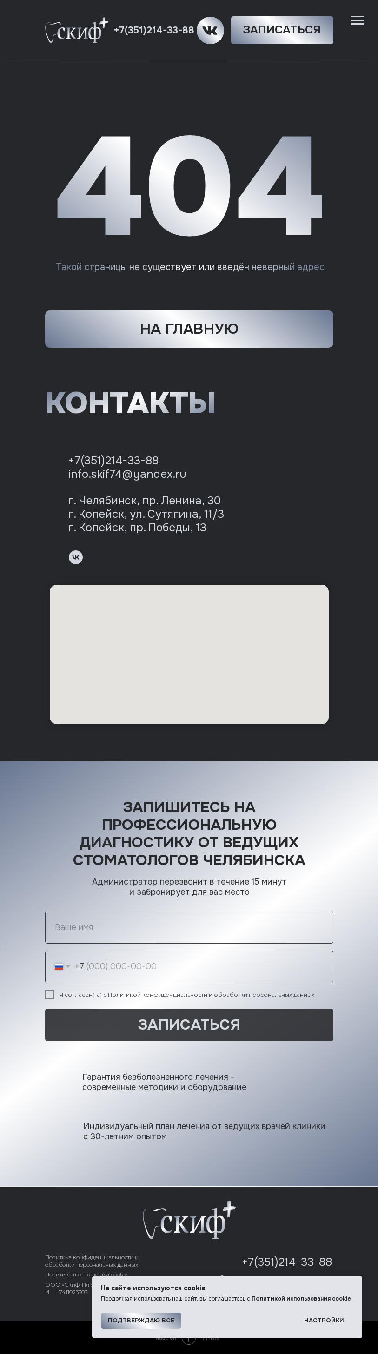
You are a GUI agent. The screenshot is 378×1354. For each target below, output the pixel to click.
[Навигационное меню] (357, 20)
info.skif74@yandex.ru (127, 474)
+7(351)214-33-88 (153, 30)
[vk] (76, 557)
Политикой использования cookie (301, 1298)
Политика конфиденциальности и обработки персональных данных (92, 1261)
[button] (282, 30)
